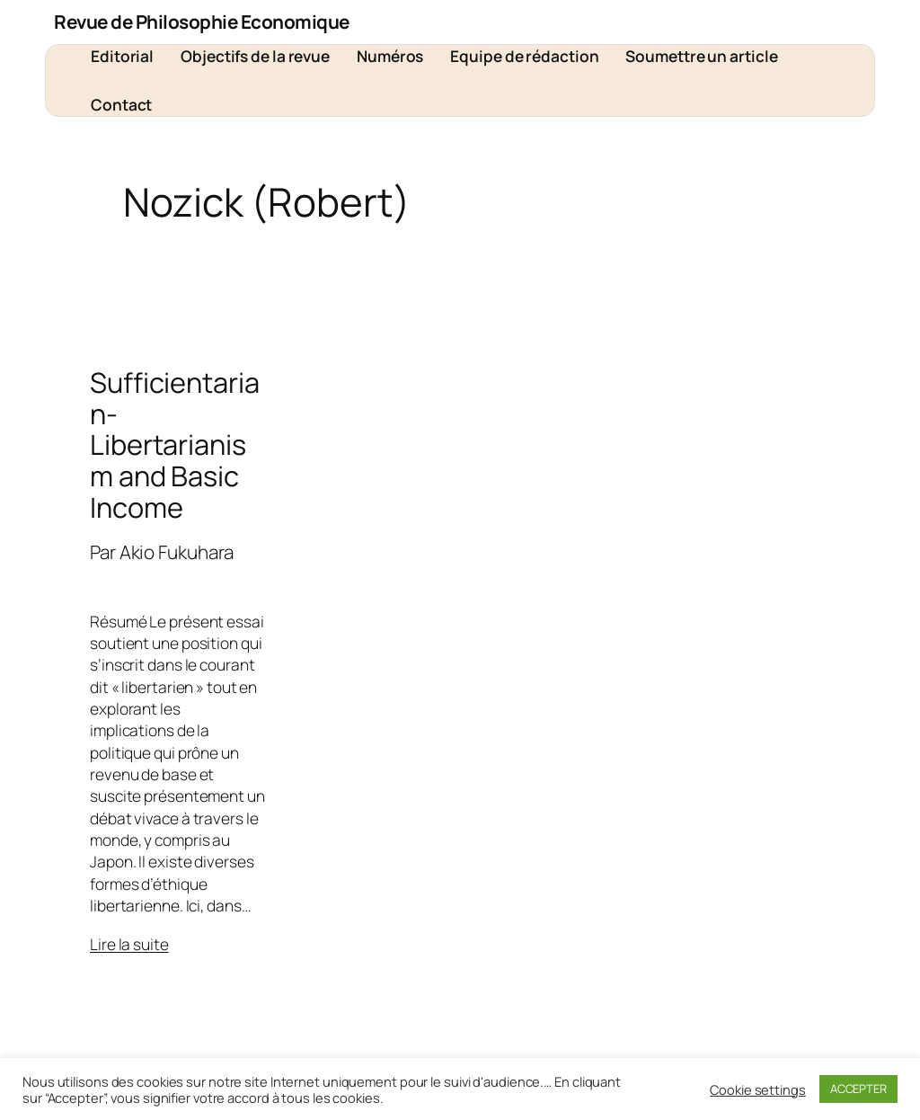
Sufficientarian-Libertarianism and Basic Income (175, 444)
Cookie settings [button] (758, 1089)
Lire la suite (129, 944)
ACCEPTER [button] (858, 1088)
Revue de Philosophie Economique (201, 21)
